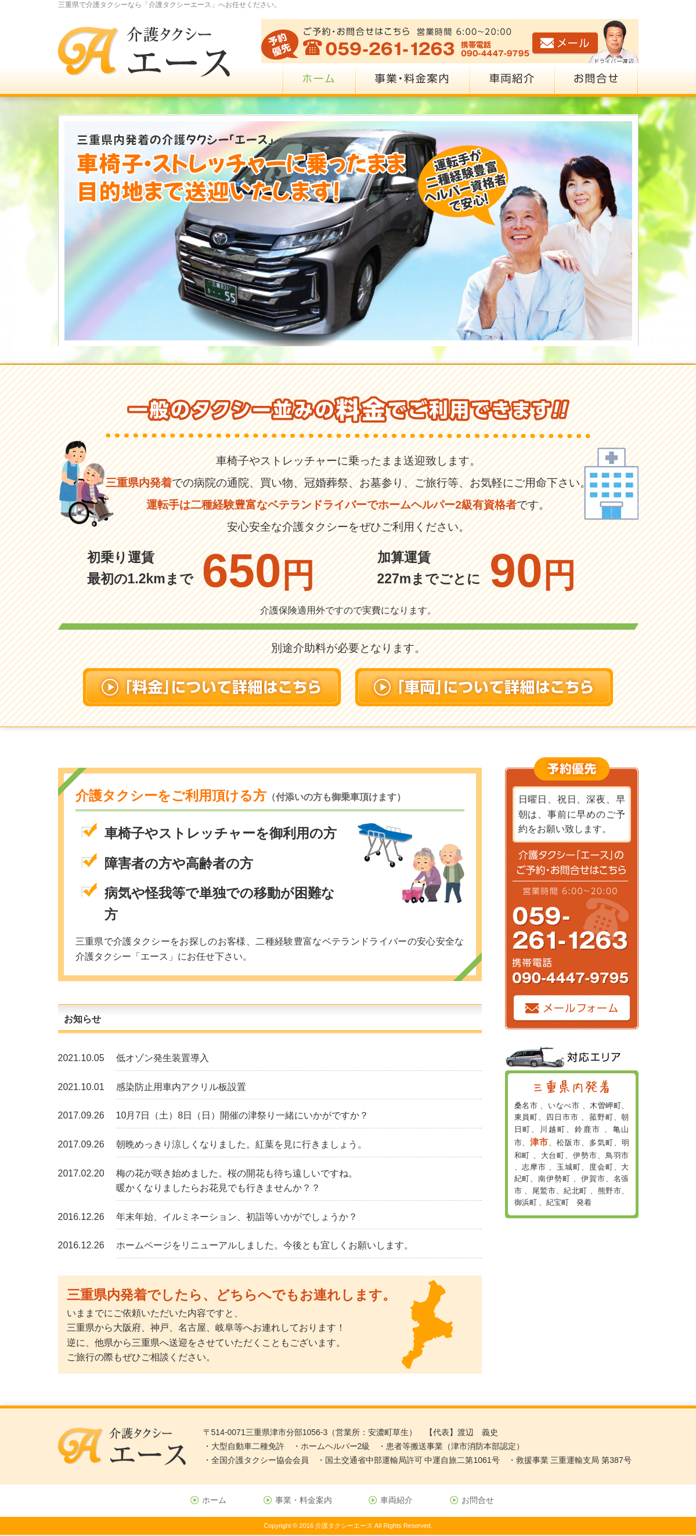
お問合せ (477, 1500)
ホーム (214, 1500)
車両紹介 (396, 1500)
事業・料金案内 (303, 1500)
